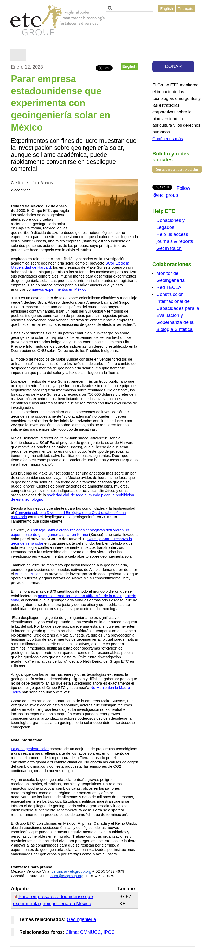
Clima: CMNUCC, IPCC (90, 932)
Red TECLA (168, 287)
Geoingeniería (81, 919)
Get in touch (169, 248)
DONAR (173, 66)
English (166, 8)
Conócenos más (167, 138)
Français (185, 8)
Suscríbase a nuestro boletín (177, 169)
